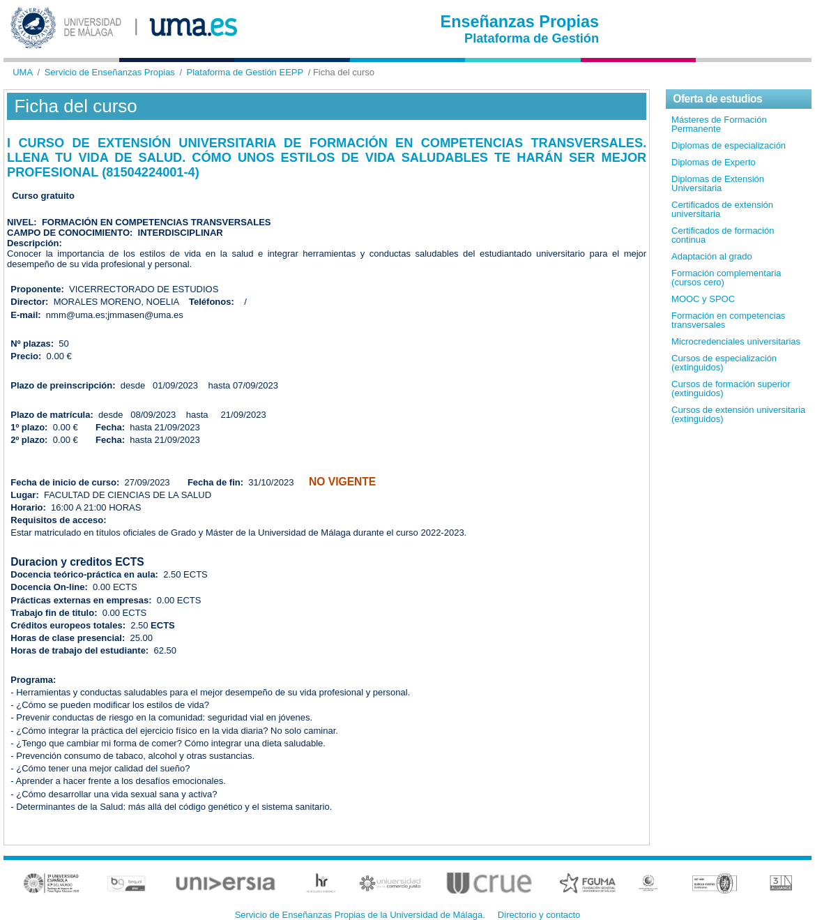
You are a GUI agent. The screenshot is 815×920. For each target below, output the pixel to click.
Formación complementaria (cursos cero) (726, 277)
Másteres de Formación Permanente (719, 124)
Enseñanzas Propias (520, 22)
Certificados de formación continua (722, 235)
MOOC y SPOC (703, 299)
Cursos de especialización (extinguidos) (724, 362)
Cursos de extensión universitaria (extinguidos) (738, 414)
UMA (23, 72)
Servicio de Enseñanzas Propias (110, 72)
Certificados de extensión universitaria (722, 209)
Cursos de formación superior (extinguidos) (731, 388)
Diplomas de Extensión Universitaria (717, 183)
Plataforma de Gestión (531, 38)
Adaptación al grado (711, 256)
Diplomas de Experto (713, 162)
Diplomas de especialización (728, 145)
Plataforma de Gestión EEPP (245, 72)
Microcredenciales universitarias (735, 341)
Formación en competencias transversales (728, 320)
